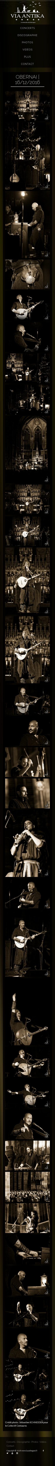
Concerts (27, 28)
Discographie (28, 35)
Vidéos (28, 49)
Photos (27, 42)
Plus (27, 56)
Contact (27, 64)
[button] (27, 106)
